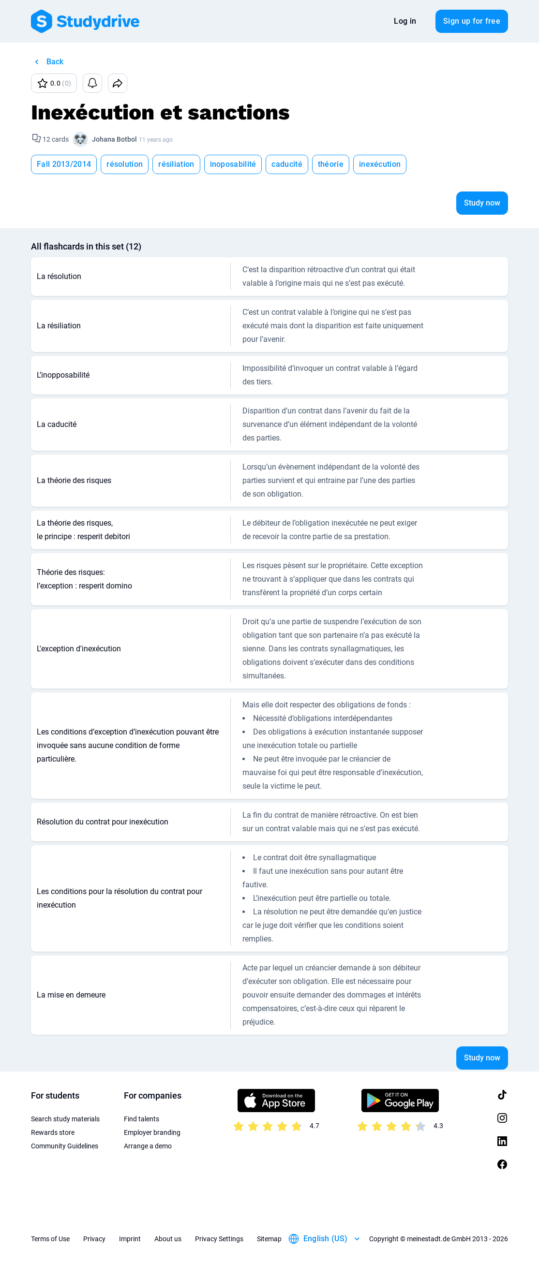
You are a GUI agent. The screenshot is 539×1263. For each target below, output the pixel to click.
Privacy (94, 1239)
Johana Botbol (114, 139)
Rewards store (53, 1132)
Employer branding (152, 1132)
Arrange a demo (148, 1146)
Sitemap (269, 1239)
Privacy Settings (219, 1239)
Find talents (141, 1119)
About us (167, 1239)
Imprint (130, 1239)
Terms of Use (50, 1239)
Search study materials (65, 1119)
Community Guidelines (64, 1146)
